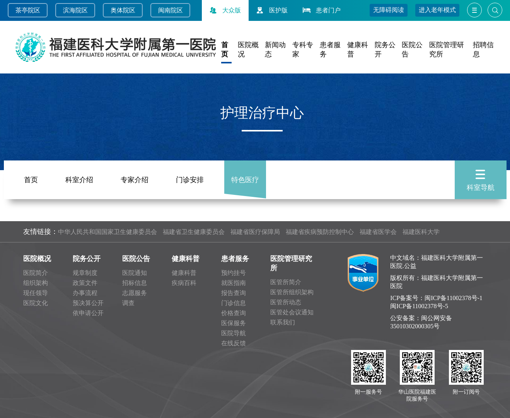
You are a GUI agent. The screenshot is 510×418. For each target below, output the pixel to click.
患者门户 (321, 10)
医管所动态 (285, 302)
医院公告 (136, 259)
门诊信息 (233, 303)
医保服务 (233, 323)
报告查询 (233, 293)
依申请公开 (88, 313)
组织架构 (35, 283)
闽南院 (167, 10)
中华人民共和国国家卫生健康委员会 (107, 232)
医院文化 (35, 303)
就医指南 (233, 283)
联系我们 (282, 322)
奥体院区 (123, 10)
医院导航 (233, 333)
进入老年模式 (437, 10)
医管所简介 (285, 282)
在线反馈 (233, 343)
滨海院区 (75, 10)
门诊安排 (190, 178)
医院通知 (134, 273)
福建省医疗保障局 (255, 232)
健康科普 (186, 259)
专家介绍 (134, 178)
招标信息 (134, 283)
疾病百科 (184, 283)
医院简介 (35, 273)
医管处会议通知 (292, 312)
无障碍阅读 (388, 10)
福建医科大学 (421, 232)
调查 (128, 303)
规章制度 (85, 273)
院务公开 (87, 259)
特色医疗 (245, 178)
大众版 (224, 10)
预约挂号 (233, 273)
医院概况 (37, 259)
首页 (31, 178)
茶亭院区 (27, 10)
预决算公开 (88, 303)
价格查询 (233, 313)
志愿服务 (134, 293)
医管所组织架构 (292, 292)
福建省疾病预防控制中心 (320, 232)
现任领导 (35, 293)
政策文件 (85, 283)
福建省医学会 (378, 232)
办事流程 (85, 293)
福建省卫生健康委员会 (194, 232)
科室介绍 (79, 178)
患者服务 (235, 259)
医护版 (271, 10)
